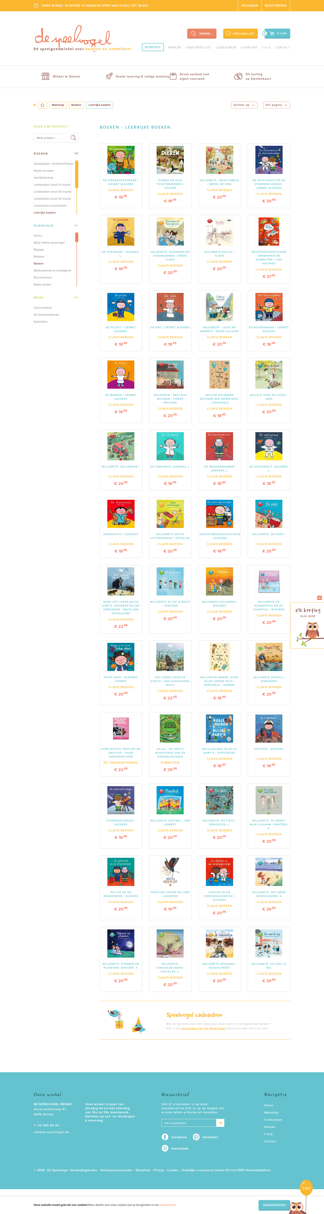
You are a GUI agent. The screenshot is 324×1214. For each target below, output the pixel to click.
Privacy (159, 1170)
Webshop (153, 47)
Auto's (38, 235)
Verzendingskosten (83, 1170)
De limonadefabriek (46, 315)
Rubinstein (40, 322)
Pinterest (210, 1137)
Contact (282, 47)
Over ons (249, 47)
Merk (56, 297)
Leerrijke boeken (45, 213)
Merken (174, 47)
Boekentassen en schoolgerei (52, 270)
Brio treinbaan (43, 277)
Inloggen (249, 5)
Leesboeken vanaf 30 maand (52, 199)
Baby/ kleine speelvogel (49, 242)
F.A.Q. (269, 1134)
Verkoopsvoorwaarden (116, 1170)
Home (268, 1105)
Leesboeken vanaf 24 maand (52, 192)
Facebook (179, 1137)
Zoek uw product (51, 126)
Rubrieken (56, 226)
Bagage (39, 249)
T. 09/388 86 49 (46, 1125)
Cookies (173, 1170)
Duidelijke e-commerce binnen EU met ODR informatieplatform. (226, 1170)
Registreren (276, 5)
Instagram (180, 1148)
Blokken (39, 256)
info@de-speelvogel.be (51, 1132)
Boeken (76, 105)
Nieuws (270, 1127)
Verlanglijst (240, 33)
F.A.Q (266, 47)
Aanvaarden (274, 1205)
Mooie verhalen (44, 171)
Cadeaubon (226, 47)
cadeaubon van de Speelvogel (203, 1028)
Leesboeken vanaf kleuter (50, 206)
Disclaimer (143, 1170)
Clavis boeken (43, 308)
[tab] (56, 126)
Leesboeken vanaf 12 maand (52, 185)
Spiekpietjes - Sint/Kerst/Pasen (53, 164)
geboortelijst (198, 47)
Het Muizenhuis (43, 178)
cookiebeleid (168, 1205)
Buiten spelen (42, 284)
